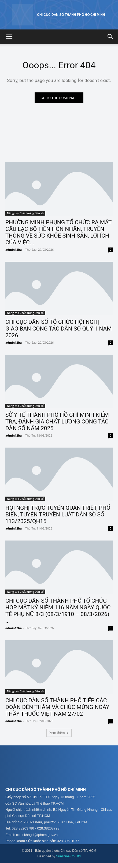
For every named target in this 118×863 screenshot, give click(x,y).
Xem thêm (58, 732)
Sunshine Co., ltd (68, 856)
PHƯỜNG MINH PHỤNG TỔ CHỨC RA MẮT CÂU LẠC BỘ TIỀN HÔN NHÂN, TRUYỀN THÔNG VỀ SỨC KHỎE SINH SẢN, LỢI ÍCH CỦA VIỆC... (58, 232)
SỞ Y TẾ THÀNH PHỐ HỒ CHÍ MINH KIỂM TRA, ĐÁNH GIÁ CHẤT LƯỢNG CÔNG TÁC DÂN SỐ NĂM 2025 (57, 422)
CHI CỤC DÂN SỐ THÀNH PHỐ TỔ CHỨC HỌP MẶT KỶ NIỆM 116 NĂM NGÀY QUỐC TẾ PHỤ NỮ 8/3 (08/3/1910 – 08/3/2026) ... (57, 611)
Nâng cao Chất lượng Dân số (25, 213)
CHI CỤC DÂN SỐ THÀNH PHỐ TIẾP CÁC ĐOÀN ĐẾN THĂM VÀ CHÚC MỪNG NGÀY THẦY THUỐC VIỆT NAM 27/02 (57, 707)
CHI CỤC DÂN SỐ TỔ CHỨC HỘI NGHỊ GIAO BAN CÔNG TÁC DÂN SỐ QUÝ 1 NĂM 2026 (58, 329)
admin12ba (13, 249)
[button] (9, 36)
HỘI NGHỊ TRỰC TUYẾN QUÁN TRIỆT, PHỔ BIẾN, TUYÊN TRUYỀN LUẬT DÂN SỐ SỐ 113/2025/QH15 (57, 514)
